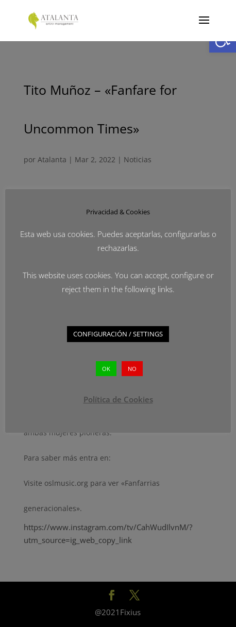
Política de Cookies (118, 399)
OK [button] (106, 368)
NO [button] (132, 368)
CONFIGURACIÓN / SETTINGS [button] (118, 333)
